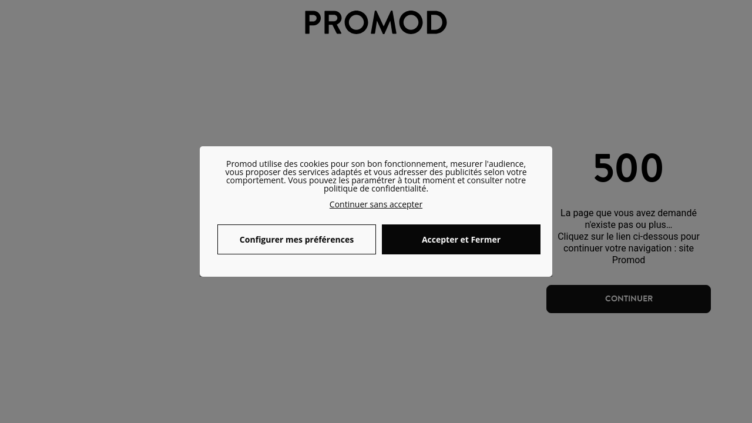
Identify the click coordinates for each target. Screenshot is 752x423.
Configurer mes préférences (297, 239)
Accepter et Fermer (461, 239)
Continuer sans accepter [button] (376, 204)
